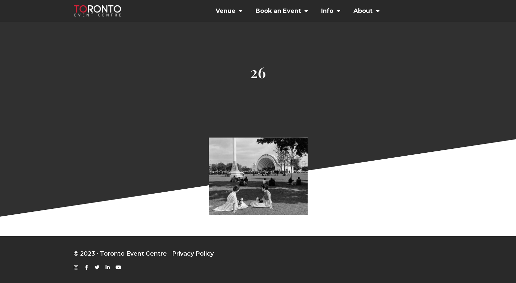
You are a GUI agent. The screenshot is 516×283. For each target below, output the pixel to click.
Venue (229, 11)
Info (330, 11)
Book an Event (282, 11)
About (366, 11)
